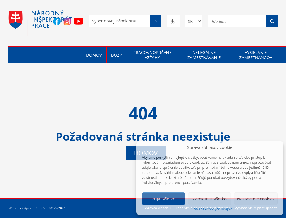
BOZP (116, 55)
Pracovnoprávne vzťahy (152, 55)
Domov (94, 55)
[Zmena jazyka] (193, 21)
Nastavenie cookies (256, 198)
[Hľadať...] (243, 20)
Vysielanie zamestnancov (255, 55)
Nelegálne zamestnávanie (204, 55)
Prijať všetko (164, 198)
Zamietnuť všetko (210, 198)
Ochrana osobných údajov (211, 209)
